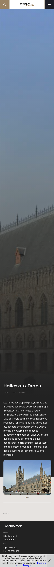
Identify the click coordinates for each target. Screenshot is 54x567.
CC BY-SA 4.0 (29, 492)
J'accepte (27, 565)
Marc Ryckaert (19, 492)
